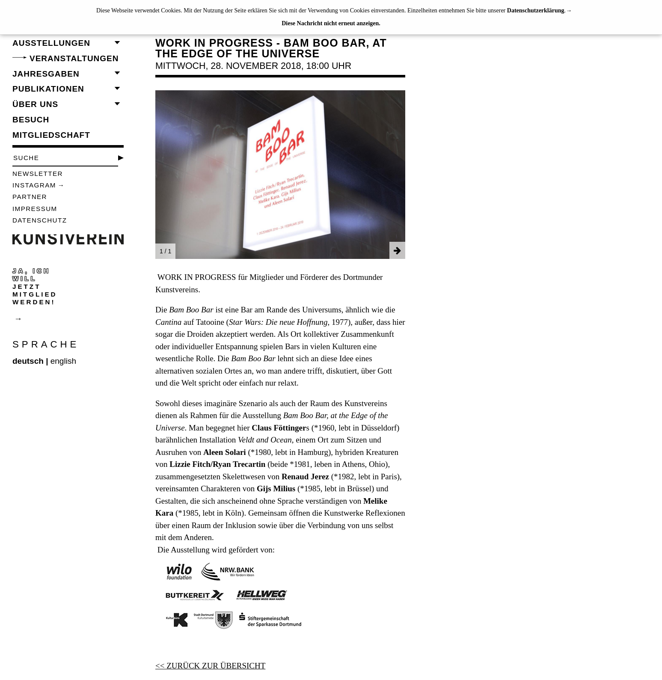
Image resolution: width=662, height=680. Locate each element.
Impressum (34, 208)
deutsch (28, 360)
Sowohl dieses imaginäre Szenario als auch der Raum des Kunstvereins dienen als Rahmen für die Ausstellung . (271, 415)
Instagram (34, 185)
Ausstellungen (51, 43)
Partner (29, 196)
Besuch (30, 119)
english (63, 360)
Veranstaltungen (74, 58)
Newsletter (37, 173)
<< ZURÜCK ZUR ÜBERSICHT (210, 665)
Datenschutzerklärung (535, 10)
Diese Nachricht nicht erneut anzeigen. (331, 23)
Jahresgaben (46, 73)
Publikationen (48, 88)
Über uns (35, 104)
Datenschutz (39, 220)
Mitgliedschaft (51, 135)
